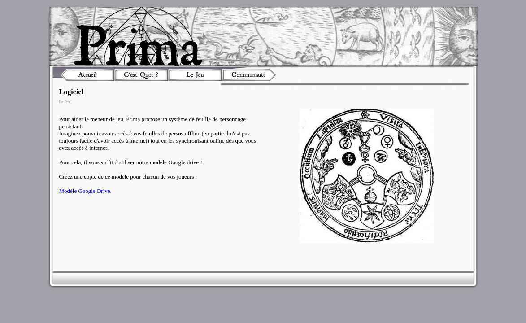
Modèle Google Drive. (85, 191)
